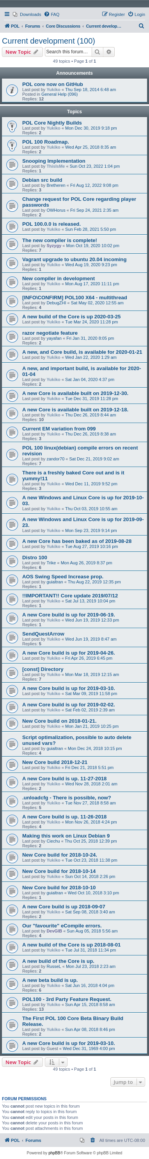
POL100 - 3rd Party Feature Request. (67, 999)
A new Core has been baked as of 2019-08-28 (76, 541)
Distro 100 (34, 557)
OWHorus (55, 210)
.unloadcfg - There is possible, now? (66, 798)
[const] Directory (43, 669)
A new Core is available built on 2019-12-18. (75, 410)
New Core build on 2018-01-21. (59, 721)
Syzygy (53, 245)
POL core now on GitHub (52, 84)
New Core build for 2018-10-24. (59, 855)
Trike (51, 562)
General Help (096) (59, 94)
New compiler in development (58, 278)
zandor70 (55, 459)
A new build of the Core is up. (58, 961)
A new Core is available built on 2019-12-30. (75, 393)
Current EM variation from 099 (59, 429)
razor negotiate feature (50, 333)
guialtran (54, 582)
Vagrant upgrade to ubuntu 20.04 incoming (74, 259)
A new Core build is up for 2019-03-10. (68, 688)
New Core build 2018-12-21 (54, 762)
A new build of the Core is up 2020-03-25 (71, 317)
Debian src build (42, 180)
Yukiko (53, 89)
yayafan (54, 338)
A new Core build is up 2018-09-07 (63, 907)
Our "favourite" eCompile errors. (62, 926)
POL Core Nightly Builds (52, 123)
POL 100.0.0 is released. (51, 224)
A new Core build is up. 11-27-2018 (64, 778)
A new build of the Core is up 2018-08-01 (71, 945)
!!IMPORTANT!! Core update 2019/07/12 (70, 596)
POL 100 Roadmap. (45, 142)
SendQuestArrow (43, 634)
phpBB (54, 1153)
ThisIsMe (55, 166)
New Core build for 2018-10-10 (59, 887)
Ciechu (53, 841)
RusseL (53, 966)
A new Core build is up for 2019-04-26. (68, 653)
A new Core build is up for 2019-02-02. (68, 705)
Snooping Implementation (53, 161)
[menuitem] (27, 14)
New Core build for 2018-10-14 (59, 871)
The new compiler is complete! (59, 240)
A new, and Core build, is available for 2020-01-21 (82, 352)
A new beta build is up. (50, 980)
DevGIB (54, 931)
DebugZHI (56, 302)
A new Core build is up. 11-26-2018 (64, 817)
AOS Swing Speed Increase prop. (62, 577)
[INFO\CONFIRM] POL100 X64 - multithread (74, 297)
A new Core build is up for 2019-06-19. (68, 615)
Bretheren (55, 185)
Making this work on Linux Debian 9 (66, 836)
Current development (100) (48, 41)
